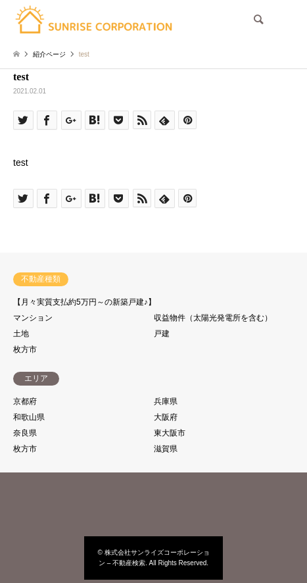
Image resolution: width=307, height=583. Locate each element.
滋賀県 (165, 448)
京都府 (25, 401)
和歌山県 (29, 417)
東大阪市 (169, 433)
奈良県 (25, 433)
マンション (33, 317)
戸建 (162, 333)
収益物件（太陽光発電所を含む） (213, 317)
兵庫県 (165, 401)
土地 (21, 333)
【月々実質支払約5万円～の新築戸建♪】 (84, 302)
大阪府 (165, 417)
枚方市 (25, 349)
